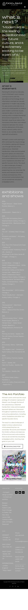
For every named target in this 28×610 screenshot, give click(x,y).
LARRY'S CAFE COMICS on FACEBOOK (20, 550)
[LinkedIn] (20, 492)
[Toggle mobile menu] (25, 7)
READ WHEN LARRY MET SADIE (19, 559)
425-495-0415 (19, 535)
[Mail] (23, 492)
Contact (17, 571)
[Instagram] (16, 492)
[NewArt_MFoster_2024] (14, 451)
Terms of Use (19, 566)
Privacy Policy (19, 568)
